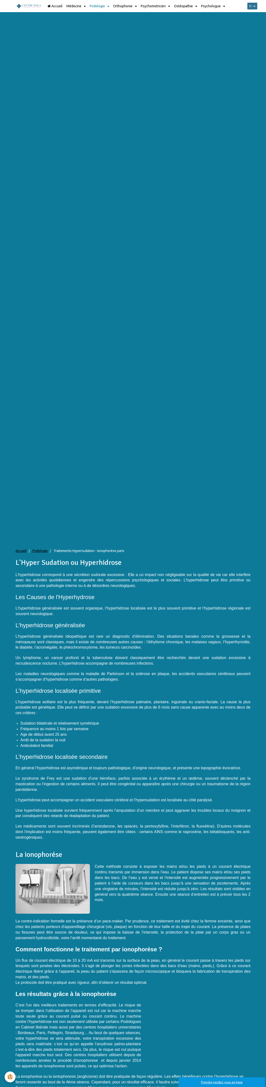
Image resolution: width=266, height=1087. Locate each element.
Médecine (74, 6)
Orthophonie (123, 6)
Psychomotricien (153, 6)
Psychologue (211, 6)
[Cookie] (10, 1076)
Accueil (55, 6)
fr (249, 6)
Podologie (98, 6)
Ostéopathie (184, 6)
